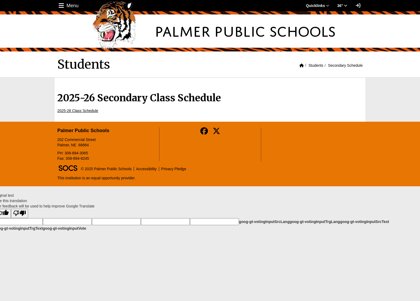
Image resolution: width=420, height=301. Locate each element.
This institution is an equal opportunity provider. (96, 178)
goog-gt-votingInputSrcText (364, 222)
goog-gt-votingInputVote (64, 228)
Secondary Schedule (345, 65)
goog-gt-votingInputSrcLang (264, 222)
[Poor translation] (19, 213)
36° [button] (342, 5)
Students (316, 65)
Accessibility (146, 169)
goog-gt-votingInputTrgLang (315, 222)
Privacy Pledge (173, 169)
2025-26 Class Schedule (77, 111)
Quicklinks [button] (317, 5)
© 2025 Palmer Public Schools (106, 169)
